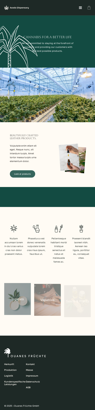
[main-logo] (16, 6)
